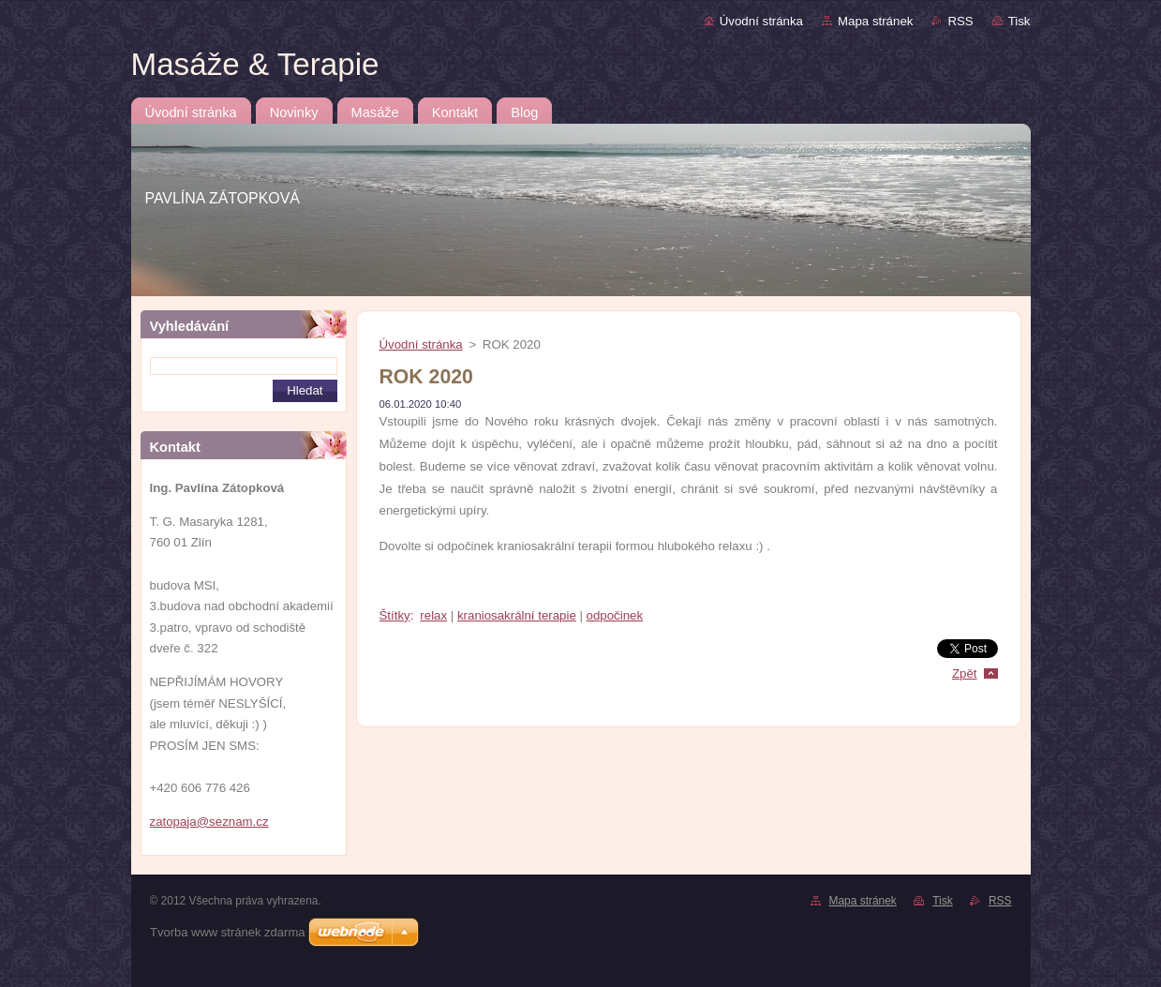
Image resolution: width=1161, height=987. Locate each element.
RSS (960, 21)
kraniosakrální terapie (516, 615)
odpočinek (615, 615)
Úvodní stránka (761, 21)
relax (433, 615)
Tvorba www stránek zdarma (227, 932)
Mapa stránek (875, 21)
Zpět (964, 673)
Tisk (1019, 21)
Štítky (395, 615)
